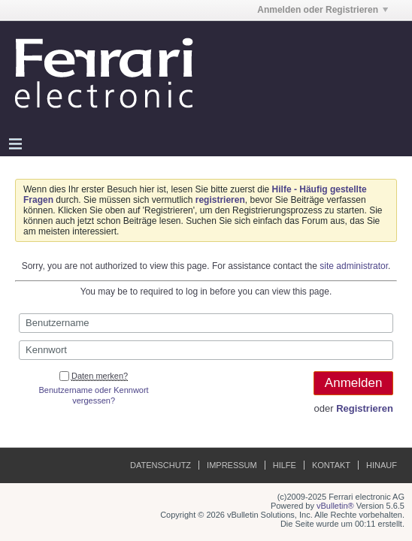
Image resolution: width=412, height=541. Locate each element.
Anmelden (354, 383)
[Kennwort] (206, 350)
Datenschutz (160, 465)
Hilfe (284, 465)
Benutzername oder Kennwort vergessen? (94, 395)
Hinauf (381, 465)
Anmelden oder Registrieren (322, 10)
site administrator (354, 266)
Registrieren (364, 408)
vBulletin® (335, 505)
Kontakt (331, 465)
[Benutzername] (206, 323)
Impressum (232, 465)
